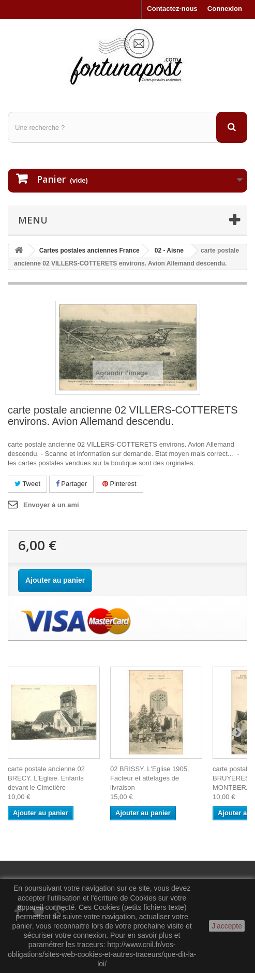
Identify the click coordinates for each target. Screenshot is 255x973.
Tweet (27, 484)
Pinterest (119, 484)
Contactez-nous (172, 8)
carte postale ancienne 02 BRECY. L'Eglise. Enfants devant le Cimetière (46, 778)
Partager (71, 484)
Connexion (224, 8)
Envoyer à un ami (51, 505)
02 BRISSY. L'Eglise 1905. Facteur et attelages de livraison (149, 778)
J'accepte (227, 926)
